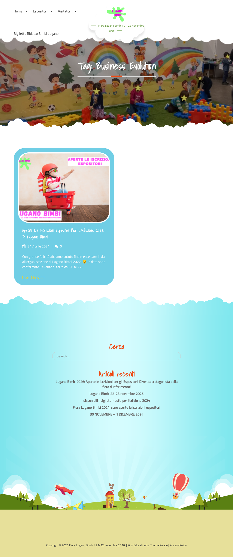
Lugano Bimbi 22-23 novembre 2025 (116, 393)
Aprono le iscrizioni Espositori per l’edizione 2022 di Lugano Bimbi (62, 233)
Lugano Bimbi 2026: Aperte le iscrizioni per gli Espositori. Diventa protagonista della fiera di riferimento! (117, 384)
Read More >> (33, 277)
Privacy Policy (178, 545)
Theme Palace (159, 545)
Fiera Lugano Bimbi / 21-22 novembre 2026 (97, 545)
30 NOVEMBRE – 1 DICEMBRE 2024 (116, 414)
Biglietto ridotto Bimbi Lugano (36, 33)
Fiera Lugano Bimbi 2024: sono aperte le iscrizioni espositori (116, 407)
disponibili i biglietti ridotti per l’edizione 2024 (116, 400)
